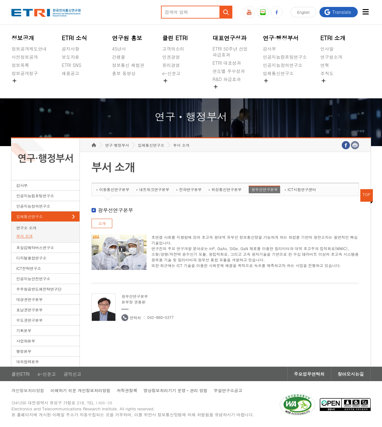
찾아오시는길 (351, 374)
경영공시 (20, 88)
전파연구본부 (190, 189)
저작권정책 (127, 390)
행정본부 (23, 351)
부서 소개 (24, 235)
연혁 (324, 65)
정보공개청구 (24, 73)
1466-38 (104, 403)
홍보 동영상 (124, 73)
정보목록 (20, 65)
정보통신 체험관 (128, 65)
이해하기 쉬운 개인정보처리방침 (80, 390)
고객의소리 (173, 49)
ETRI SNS (71, 65)
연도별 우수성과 (229, 71)
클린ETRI (20, 374)
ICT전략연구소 (28, 268)
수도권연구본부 (29, 320)
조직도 (327, 73)
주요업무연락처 (309, 374)
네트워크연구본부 (154, 189)
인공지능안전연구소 (33, 278)
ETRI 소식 (74, 37)
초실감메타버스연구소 (285, 88)
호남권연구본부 (29, 309)
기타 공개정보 (334, 88)
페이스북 (277, 12)
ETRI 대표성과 (227, 63)
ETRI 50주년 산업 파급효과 (230, 52)
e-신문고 (171, 73)
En (303, 12)
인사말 (327, 49)
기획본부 (23, 330)
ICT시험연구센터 (301, 189)
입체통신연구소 (278, 73)
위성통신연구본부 (226, 189)
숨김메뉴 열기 (14, 81)
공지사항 (70, 49)
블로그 (263, 12)
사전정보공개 (24, 57)
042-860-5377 (160, 317)
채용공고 (70, 73)
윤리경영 (171, 65)
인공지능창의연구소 (282, 65)
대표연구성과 (229, 37)
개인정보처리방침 (27, 390)
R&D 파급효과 (227, 79)
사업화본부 (25, 340)
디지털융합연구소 (31, 257)
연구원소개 (331, 57)
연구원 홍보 (127, 37)
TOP (367, 194)
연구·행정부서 (281, 37)
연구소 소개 (26, 227)
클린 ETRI (175, 37)
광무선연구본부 (264, 189)
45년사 (119, 49)
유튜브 (249, 12)
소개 (102, 223)
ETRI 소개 (333, 37)
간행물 (118, 57)
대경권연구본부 (29, 299)
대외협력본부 (27, 361)
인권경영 (171, 57)
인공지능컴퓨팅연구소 (285, 57)
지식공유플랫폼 (228, 94)
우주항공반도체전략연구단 (39, 289)
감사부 (269, 49)
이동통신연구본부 (114, 189)
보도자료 (70, 57)
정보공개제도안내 (29, 49)
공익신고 (171, 88)
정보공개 (22, 37)
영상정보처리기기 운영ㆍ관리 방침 (175, 390)
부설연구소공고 (228, 390)
